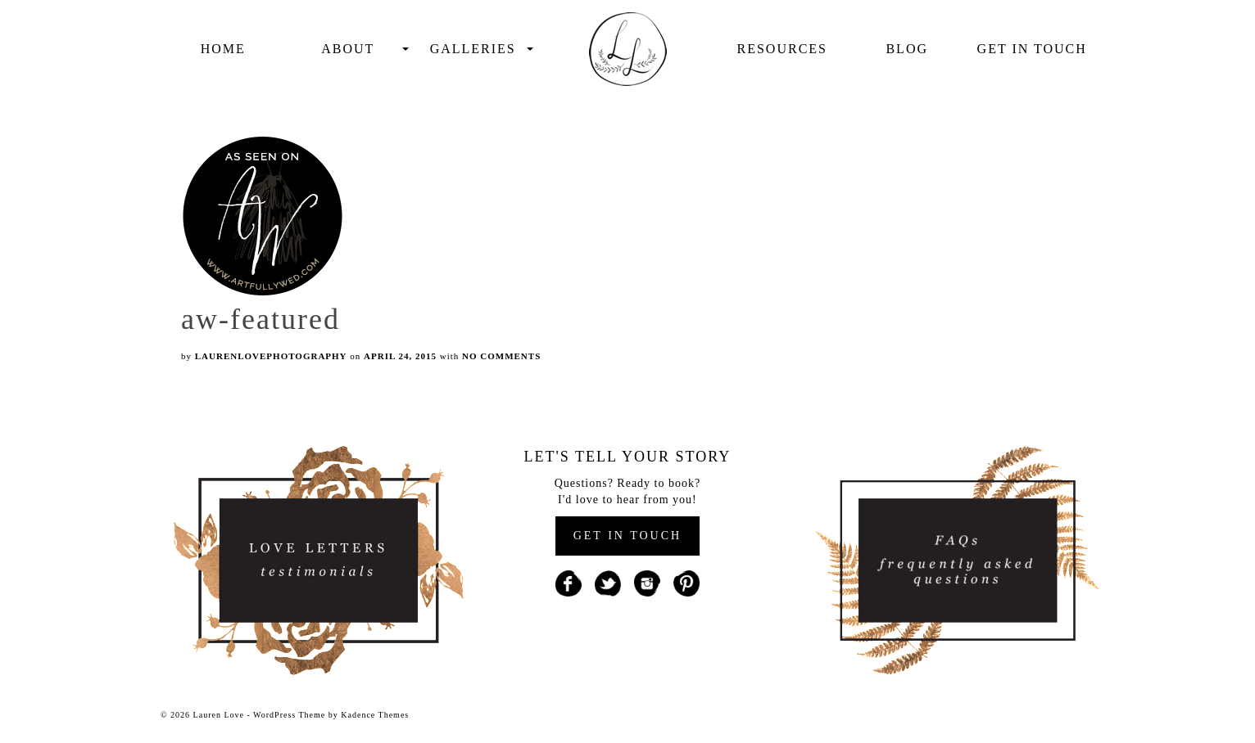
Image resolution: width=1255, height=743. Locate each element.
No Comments (501, 356)
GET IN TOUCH (627, 535)
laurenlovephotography (271, 356)
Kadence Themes (375, 714)
